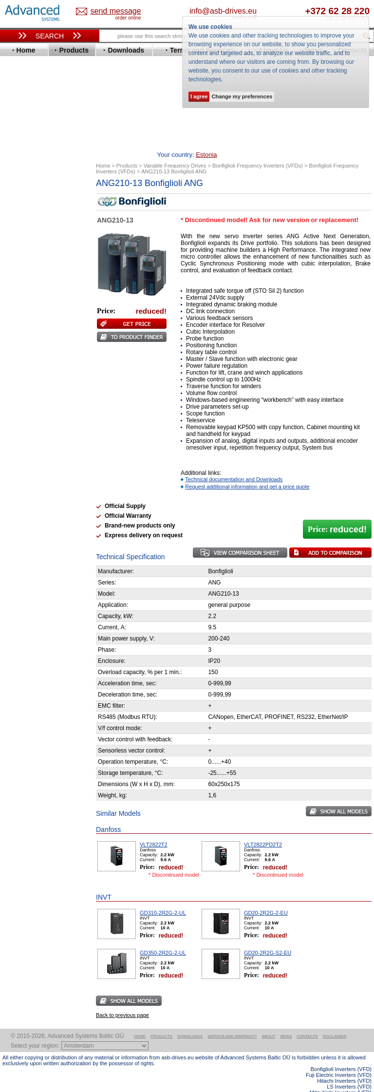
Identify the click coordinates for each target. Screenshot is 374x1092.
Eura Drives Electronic (45, 271)
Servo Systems (29, 521)
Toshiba (23, 417)
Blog (14, 604)
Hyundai (23, 307)
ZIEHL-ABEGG (33, 439)
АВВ (18, 465)
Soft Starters (26, 458)
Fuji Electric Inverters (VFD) (339, 1060)
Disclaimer (335, 1021)
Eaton (20, 249)
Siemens (24, 410)
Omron (21, 366)
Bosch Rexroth (33, 227)
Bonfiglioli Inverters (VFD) (341, 1054)
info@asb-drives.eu (256, 11)
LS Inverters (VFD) (349, 1071)
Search (50, 36)
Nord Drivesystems (40, 358)
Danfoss (23, 234)
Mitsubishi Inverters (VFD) (341, 1077)
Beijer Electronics (38, 212)
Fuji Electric (29, 285)
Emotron (24, 263)
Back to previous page (122, 1000)
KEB (17, 329)
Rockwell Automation (43, 380)
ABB (18, 198)
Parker (21, 373)
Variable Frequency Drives (46, 190)
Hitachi (21, 300)
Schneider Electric (38, 395)
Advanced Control (38, 205)
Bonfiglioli (26, 220)
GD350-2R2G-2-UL (163, 938)
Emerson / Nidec (36, 256)
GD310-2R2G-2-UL (163, 898)
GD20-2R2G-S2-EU (267, 938)
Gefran (21, 293)
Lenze (20, 336)
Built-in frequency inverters (39, 701)
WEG (18, 431)
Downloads (190, 1021)
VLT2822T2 (154, 829)
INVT (18, 322)
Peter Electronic (35, 494)
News (286, 1021)
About (269, 1021)
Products (161, 1021)
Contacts (307, 1021)
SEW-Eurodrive (34, 402)
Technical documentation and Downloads (233, 464)
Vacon (20, 424)
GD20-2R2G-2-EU (266, 898)
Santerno (24, 388)
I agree (198, 96)
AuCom (22, 472)
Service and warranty (232, 1021)
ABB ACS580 (356, 1083)
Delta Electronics (37, 241)
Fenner (21, 278)
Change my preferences (241, 96)
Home (140, 1021)
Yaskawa (24, 446)
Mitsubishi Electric (39, 351)
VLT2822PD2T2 (263, 829)
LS (15, 344)
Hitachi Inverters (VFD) (344, 1066)
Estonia (110, 11)
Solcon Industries (37, 509)
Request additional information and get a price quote (247, 471)
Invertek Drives (33, 315)
